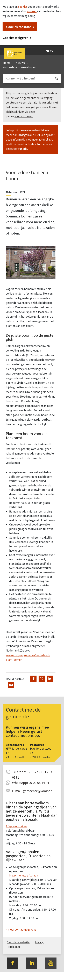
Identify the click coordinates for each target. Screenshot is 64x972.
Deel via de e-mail (11, 685)
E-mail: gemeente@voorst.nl (32, 791)
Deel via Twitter (42, 679)
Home (6, 63)
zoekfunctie (19, 149)
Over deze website (18, 942)
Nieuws (20, 63)
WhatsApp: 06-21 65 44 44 (30, 782)
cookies (22, 7)
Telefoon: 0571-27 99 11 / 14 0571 (32, 772)
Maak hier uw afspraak (23, 875)
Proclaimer (13, 947)
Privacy (39, 942)
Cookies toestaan (19, 27)
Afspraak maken (16, 826)
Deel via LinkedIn (50, 679)
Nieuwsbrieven (24, 116)
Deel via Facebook (33, 679)
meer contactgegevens (22, 929)
